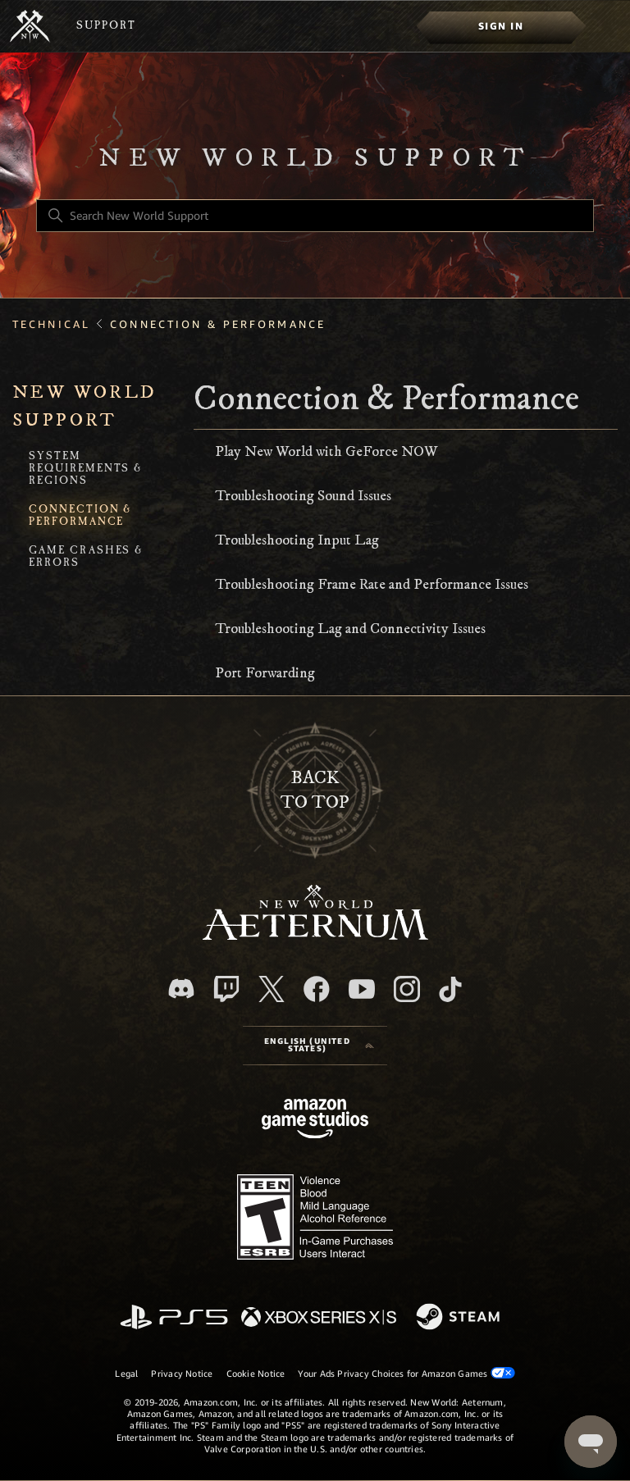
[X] (271, 989)
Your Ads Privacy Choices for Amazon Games (406, 1373)
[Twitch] (226, 989)
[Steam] (460, 1317)
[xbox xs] (319, 1318)
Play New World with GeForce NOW (326, 452)
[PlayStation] (174, 1318)
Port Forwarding (265, 673)
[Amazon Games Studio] (315, 1121)
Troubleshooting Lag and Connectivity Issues (350, 629)
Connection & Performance (218, 324)
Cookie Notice (255, 1373)
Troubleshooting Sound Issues (303, 496)
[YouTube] (362, 989)
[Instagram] (407, 989)
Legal (126, 1373)
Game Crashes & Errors (86, 557)
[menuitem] (501, 26)
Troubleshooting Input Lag (297, 540)
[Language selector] (315, 1045)
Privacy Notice (181, 1373)
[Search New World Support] (315, 215)
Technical (51, 324)
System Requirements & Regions (86, 469)
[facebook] (317, 989)
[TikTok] (450, 989)
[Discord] (181, 988)
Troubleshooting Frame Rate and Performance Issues (371, 585)
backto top (315, 790)
